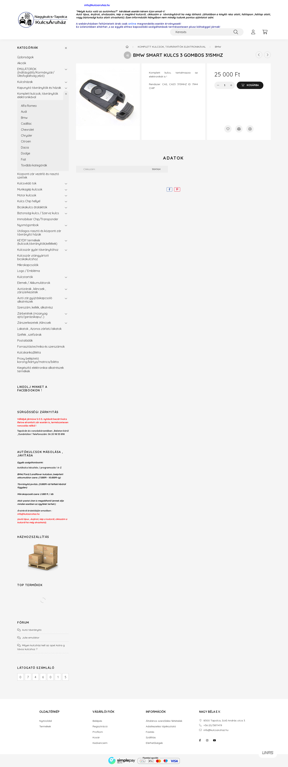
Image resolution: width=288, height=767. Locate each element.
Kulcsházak (25, 82)
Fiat (23, 159)
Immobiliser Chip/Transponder (37, 219)
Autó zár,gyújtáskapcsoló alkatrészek (34, 299)
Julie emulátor (30, 637)
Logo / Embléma (28, 271)
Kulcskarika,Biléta (29, 352)
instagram (207, 740)
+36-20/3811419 (213, 725)
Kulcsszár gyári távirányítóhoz (37, 249)
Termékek (45, 726)
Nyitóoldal (45, 721)
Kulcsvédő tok (26, 183)
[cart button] (265, 32)
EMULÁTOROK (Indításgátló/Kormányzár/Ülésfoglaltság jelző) (35, 72)
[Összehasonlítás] (239, 129)
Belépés (97, 721)
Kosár (96, 737)
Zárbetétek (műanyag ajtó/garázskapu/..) (32, 315)
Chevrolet (27, 129)
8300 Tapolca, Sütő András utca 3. (225, 720)
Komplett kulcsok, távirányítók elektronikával (37, 95)
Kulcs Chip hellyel (28, 201)
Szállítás (151, 737)
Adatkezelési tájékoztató (161, 726)
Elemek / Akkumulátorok (33, 283)
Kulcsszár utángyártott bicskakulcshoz (33, 257)
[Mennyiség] (225, 85)
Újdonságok (25, 57)
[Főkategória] (127, 46)
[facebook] (169, 189)
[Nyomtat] (250, 129)
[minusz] (218, 85)
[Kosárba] (250, 85)
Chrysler (26, 135)
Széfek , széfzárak (29, 334)
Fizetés (150, 732)
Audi (24, 111)
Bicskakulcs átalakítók (32, 207)
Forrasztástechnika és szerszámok (41, 346)
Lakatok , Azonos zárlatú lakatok (39, 329)
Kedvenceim (100, 743)
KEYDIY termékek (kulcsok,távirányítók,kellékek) (37, 241)
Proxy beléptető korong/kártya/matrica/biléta (38, 360)
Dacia (25, 147)
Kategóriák (27, 47)
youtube (214, 740)
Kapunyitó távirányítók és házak (39, 88)
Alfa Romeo (29, 106)
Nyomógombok (28, 225)
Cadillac (26, 123)
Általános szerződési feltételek (164, 721)
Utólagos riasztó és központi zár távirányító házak (39, 232)
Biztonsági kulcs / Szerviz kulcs (38, 213)
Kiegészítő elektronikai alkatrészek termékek (40, 369)
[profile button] (253, 32)
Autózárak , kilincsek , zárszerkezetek (31, 290)
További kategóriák (34, 165)
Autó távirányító (32, 630)
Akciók (21, 63)
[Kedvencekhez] (228, 129)
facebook (200, 740)
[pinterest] (177, 189)
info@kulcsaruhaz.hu (93, 5)
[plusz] (231, 85)
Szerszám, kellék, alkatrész (35, 307)
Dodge (25, 153)
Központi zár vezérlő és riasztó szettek (38, 175)
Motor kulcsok (26, 195)
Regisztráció (100, 726)
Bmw (24, 117)
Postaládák (25, 340)
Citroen (26, 141)
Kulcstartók (25, 277)
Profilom (98, 732)
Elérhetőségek (154, 743)
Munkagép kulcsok (29, 189)
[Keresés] (207, 32)
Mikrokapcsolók (27, 265)
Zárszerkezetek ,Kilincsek (34, 322)
